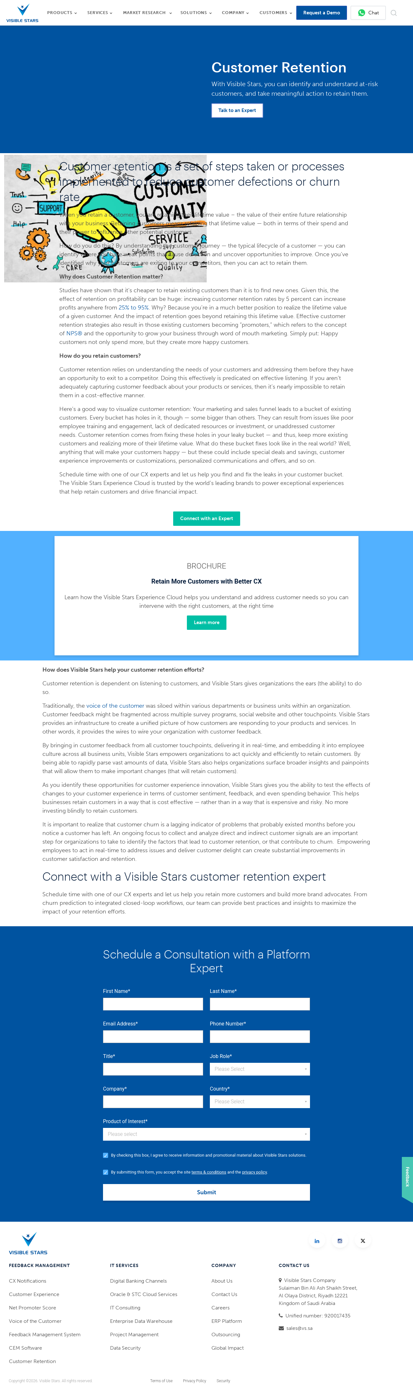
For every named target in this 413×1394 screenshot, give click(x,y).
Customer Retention (32, 1361)
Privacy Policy (194, 1381)
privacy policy (254, 1172)
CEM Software (25, 1348)
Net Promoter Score (32, 1308)
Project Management (134, 1334)
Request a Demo (321, 13)
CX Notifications (27, 1281)
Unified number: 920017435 (317, 1316)
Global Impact (227, 1348)
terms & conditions (209, 1172)
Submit (206, 1192)
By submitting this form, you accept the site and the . (189, 1172)
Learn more (206, 622)
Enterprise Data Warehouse (141, 1321)
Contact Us (224, 1294)
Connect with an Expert (206, 518)
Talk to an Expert (237, 110)
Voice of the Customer (35, 1321)
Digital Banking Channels (138, 1281)
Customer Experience (34, 1294)
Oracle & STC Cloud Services (143, 1294)
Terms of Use (161, 1381)
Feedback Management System (45, 1334)
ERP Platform (226, 1321)
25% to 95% (134, 307)
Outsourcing (225, 1334)
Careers (220, 1308)
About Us (221, 1281)
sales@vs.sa (299, 1328)
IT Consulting (125, 1308)
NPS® (74, 333)
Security (223, 1381)
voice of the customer (115, 705)
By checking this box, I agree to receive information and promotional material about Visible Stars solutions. (208, 1155)
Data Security (125, 1348)
